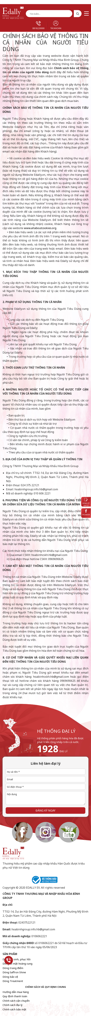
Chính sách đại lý (13, 1005)
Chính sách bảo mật (14, 1009)
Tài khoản (55, 25)
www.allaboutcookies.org (40, 228)
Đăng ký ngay (45, 810)
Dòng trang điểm (13, 968)
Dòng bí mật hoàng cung (17, 963)
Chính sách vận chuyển (16, 1000)
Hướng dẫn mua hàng (16, 992)
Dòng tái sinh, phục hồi (16, 959)
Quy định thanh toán (15, 996)
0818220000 (38, 25)
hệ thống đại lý (56, 731)
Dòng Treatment (13, 981)
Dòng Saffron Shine (14, 972)
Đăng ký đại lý (86, 502)
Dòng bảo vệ (10, 976)
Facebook (86, 512)
